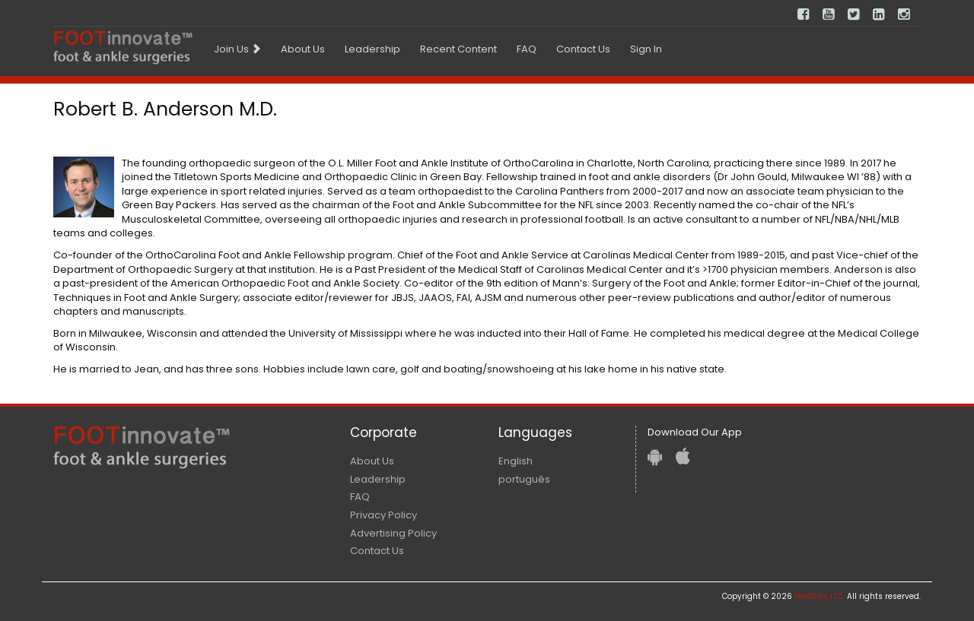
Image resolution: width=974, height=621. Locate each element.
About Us (303, 49)
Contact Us (583, 49)
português (524, 479)
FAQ (526, 49)
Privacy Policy (383, 515)
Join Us (237, 49)
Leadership (372, 49)
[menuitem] (237, 49)
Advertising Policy (393, 533)
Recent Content (458, 49)
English (515, 461)
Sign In (646, 49)
